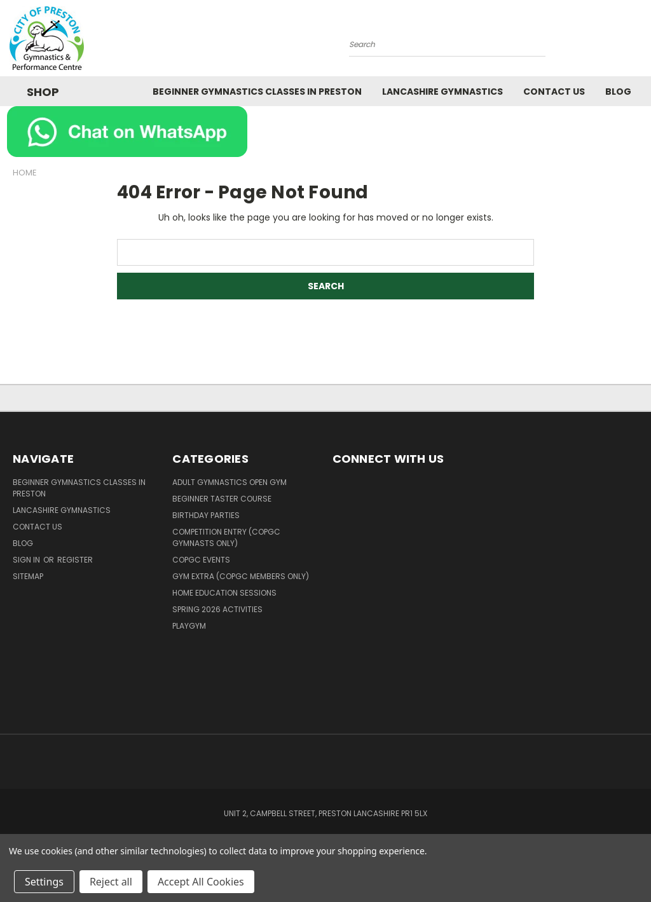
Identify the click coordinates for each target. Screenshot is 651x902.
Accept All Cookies (201, 882)
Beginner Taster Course (221, 498)
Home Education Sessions (224, 592)
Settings (44, 882)
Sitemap (28, 576)
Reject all (111, 882)
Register (75, 559)
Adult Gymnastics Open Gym (229, 482)
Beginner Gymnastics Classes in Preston (257, 91)
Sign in (27, 559)
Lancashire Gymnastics (442, 91)
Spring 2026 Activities (217, 609)
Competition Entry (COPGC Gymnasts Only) (226, 537)
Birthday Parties (206, 515)
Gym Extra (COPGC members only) (240, 576)
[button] (326, 131)
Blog (618, 91)
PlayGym (189, 625)
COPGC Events (201, 559)
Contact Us (554, 91)
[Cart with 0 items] (638, 41)
